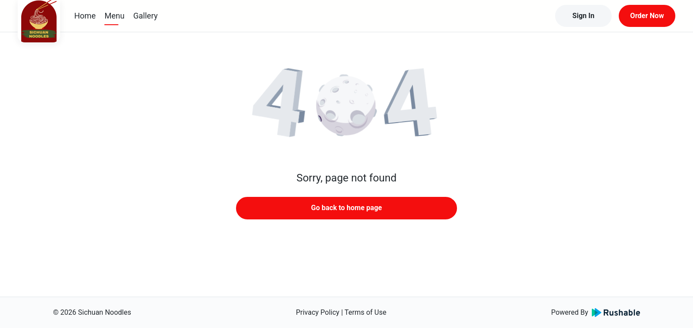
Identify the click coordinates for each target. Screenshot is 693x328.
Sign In (583, 15)
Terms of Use (365, 312)
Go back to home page (346, 208)
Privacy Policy (317, 312)
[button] (346, 106)
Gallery (145, 15)
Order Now (647, 15)
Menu (114, 15)
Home (84, 15)
